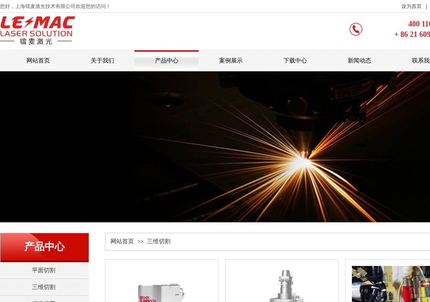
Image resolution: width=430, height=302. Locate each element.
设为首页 (411, 6)
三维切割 (158, 241)
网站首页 (122, 241)
